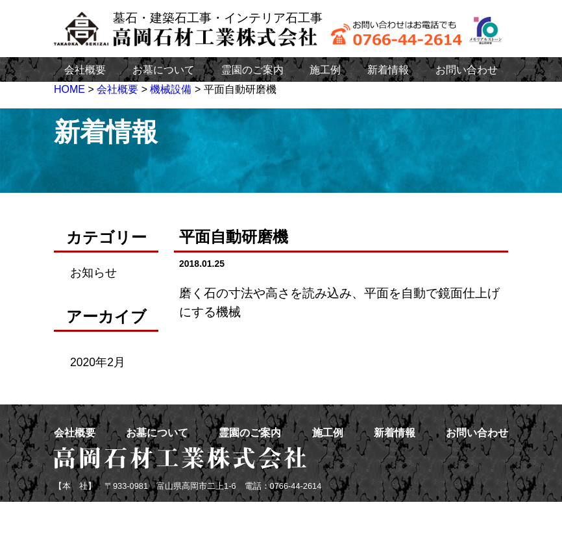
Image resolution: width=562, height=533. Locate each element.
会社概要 (85, 69)
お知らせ (93, 272)
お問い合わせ (466, 69)
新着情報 (388, 69)
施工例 (325, 69)
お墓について (163, 69)
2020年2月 (97, 362)
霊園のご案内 (252, 69)
